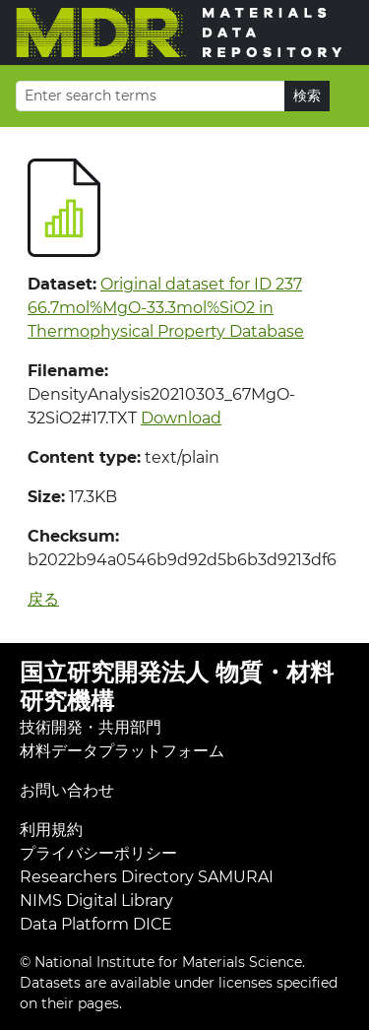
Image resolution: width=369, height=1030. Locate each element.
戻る (43, 599)
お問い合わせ (67, 790)
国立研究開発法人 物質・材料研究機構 (177, 686)
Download (181, 418)
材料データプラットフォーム (122, 750)
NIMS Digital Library (96, 900)
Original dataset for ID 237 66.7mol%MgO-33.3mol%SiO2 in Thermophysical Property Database (166, 308)
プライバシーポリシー (98, 853)
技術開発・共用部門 (90, 727)
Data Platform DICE (96, 924)
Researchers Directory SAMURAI (147, 877)
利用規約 (51, 829)
